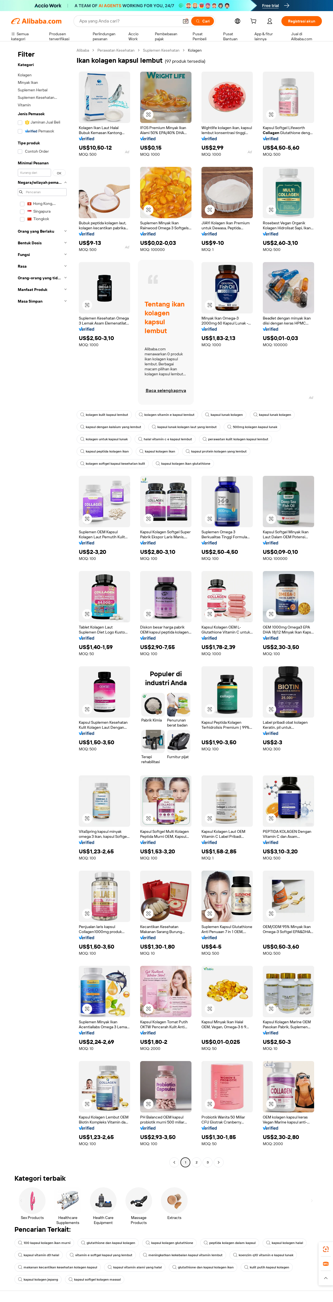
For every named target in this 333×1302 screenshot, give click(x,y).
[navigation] (42, 607)
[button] (185, 21)
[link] (326, 1249)
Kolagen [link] (195, 50)
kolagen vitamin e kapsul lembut (167, 415)
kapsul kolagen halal (284, 1243)
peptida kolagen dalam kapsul (230, 1243)
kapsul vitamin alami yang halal (135, 1267)
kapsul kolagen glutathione (169, 1243)
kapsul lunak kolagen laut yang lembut (184, 427)
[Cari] (202, 21)
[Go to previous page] (174, 1162)
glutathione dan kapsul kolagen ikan (203, 1267)
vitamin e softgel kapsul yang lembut (101, 1255)
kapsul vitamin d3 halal (38, 1255)
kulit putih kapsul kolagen (266, 1267)
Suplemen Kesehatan (161, 50)
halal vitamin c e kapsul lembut (165, 439)
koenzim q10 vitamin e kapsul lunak (263, 1255)
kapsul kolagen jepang (38, 1279)
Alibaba (83, 50)
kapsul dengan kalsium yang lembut (110, 427)
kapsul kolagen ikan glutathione (183, 463)
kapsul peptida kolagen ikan (104, 451)
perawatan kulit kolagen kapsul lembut (235, 439)
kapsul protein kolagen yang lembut (216, 451)
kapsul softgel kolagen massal (95, 1279)
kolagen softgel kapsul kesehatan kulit (112, 463)
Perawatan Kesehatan (116, 50)
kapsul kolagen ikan (157, 451)
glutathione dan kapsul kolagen (108, 1243)
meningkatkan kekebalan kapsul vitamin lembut (183, 1255)
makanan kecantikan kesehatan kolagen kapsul (57, 1267)
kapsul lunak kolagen (224, 415)
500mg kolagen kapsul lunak (252, 427)
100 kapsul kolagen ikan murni (44, 1243)
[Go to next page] (219, 1162)
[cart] (254, 22)
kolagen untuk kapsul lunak (104, 439)
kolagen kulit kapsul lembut (104, 415)
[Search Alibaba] (128, 21)
